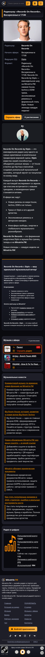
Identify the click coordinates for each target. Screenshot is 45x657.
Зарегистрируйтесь (18, 312)
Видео (6, 615)
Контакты (28, 623)
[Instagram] (25, 636)
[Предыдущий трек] (17, 652)
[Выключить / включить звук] (42, 648)
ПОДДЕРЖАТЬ (30, 603)
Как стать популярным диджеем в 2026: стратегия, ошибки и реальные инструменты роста (22, 500)
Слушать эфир (13, 117)
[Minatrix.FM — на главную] (4, 3)
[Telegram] (15, 636)
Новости (27, 619)
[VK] (34, 636)
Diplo (23, 59)
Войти (35, 3)
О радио (27, 607)
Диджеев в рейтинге (26, 559)
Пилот (20, 347)
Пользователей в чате (27, 541)
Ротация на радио (11, 607)
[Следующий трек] (28, 652)
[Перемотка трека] (28, 359)
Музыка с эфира (31, 611)
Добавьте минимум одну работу (22, 315)
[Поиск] (18, 3)
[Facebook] (30, 636)
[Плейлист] (42, 653)
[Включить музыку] (22, 652)
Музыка (7, 611)
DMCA (35, 642)
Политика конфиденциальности (18, 642)
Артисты (27, 615)
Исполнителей (24, 565)
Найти (28, 3)
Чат (5, 623)
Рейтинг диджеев (11, 619)
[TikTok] (10, 636)
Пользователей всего (27, 535)
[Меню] (40, 3)
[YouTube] (20, 636)
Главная (7, 603)
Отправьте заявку (17, 319)
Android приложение (23, 629)
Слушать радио (24, 350)
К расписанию (32, 117)
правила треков (25, 308)
